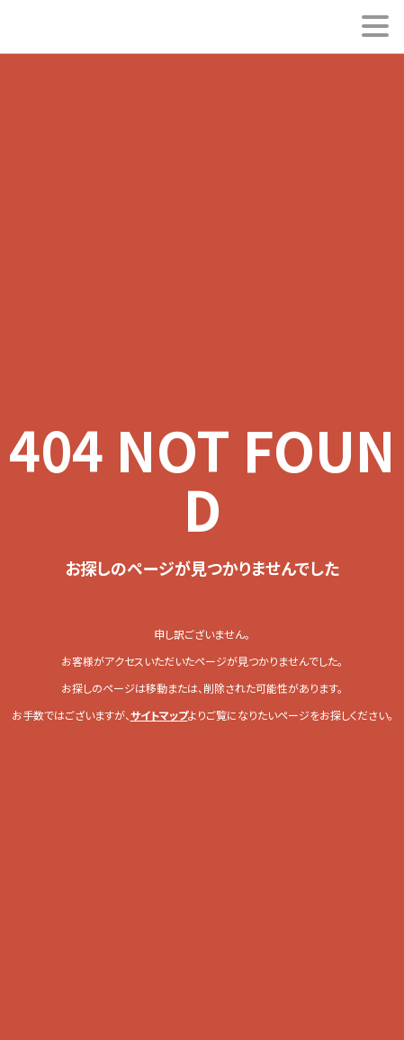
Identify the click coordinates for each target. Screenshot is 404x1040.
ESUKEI (68, 26)
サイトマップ (159, 714)
